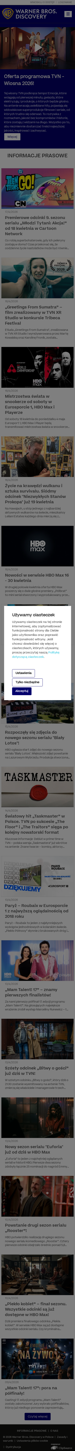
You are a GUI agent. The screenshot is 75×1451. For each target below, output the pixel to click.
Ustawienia (23, 673)
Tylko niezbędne (27, 682)
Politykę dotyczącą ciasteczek (35, 655)
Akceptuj (21, 691)
